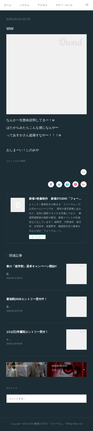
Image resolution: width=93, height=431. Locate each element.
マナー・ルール (64, 5)
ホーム (7, 5)
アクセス (42, 5)
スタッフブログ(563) (15, 161)
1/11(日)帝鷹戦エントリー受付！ (27, 332)
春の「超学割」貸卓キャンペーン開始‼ (31, 266)
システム (24, 5)
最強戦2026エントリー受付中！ (26, 299)
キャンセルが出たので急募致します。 (27, 340)
